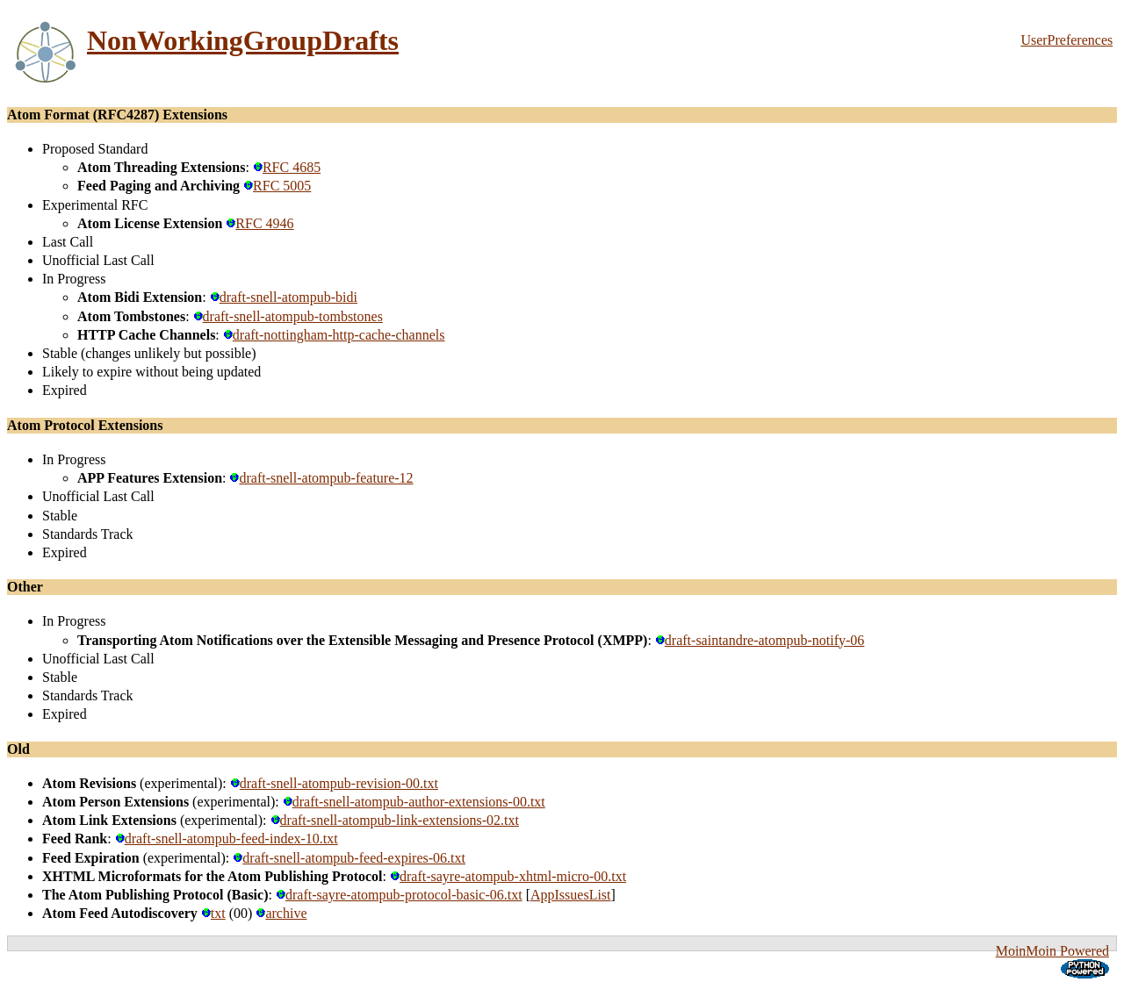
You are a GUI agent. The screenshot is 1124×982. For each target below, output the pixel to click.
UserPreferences (1066, 39)
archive (281, 913)
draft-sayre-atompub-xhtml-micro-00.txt (508, 876)
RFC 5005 (277, 185)
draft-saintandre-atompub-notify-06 (759, 640)
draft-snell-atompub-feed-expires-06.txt (349, 857)
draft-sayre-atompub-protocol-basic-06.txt (399, 894)
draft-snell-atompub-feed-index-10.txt (226, 838)
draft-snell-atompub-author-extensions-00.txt (414, 801)
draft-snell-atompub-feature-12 (321, 477)
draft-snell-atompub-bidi (283, 297)
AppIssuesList (570, 894)
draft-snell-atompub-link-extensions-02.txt (394, 820)
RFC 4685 (287, 167)
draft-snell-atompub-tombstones (288, 316)
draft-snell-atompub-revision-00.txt (334, 783)
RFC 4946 (259, 223)
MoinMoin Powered (1052, 950)
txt (213, 913)
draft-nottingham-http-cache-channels (334, 334)
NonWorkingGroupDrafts (243, 40)
